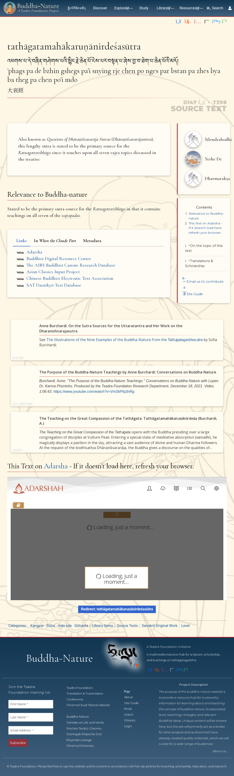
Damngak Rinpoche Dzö (87, 734)
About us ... (221, 751)
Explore (122, 8)
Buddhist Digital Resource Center (58, 258)
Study (143, 8)
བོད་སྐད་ (129, 691)
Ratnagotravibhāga (34, 152)
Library (164, 8)
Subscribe (18, 743)
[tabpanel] (89, 269)
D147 (193, 102)
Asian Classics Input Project (53, 272)
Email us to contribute (203, 282)
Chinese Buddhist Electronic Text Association (69, 278)
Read (130, 709)
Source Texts (127, 626)
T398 (220, 102)
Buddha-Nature (80, 717)
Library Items (102, 626)
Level (185, 626)
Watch (131, 715)
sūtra (46, 146)
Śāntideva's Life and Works (88, 722)
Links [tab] (21, 240)
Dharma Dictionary (83, 746)
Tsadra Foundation (82, 688)
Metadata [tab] (92, 240)
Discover (100, 8)
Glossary (132, 720)
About (131, 697)
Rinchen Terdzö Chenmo (87, 728)
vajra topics (121, 152)
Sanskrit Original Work (159, 626)
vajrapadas (71, 215)
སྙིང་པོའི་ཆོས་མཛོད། (77, 8)
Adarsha (34, 252)
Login (130, 726)
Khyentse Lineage (82, 740)
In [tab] (55, 240)
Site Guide (192, 294)
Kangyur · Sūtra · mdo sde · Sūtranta (59, 626)
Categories (17, 626)
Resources (190, 8)
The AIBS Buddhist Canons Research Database (70, 265)
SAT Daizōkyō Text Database (53, 285)
